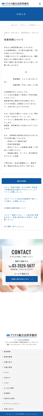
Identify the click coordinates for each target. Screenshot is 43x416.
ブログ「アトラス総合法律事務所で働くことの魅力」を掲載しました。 (20, 200)
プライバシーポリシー (12, 404)
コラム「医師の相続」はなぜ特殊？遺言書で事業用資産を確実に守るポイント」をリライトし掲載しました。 (20, 189)
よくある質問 (9, 388)
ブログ (6, 383)
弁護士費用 (8, 367)
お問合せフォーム (18, 116)
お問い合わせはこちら (20, 279)
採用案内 (7, 393)
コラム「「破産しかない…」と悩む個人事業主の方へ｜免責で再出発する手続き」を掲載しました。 (21, 217)
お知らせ (23, 25)
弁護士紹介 (8, 362)
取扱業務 (7, 351)
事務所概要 (8, 357)
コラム (6, 372)
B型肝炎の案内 (9, 398)
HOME (14, 25)
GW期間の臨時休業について (15, 208)
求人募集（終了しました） (14, 226)
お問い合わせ (9, 409)
